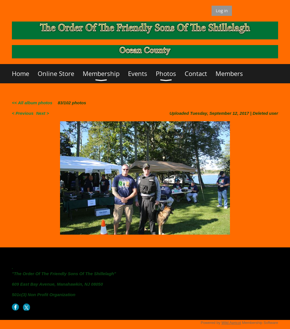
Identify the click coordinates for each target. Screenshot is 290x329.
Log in (222, 10)
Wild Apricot (231, 322)
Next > (42, 113)
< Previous (22, 113)
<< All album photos (32, 102)
